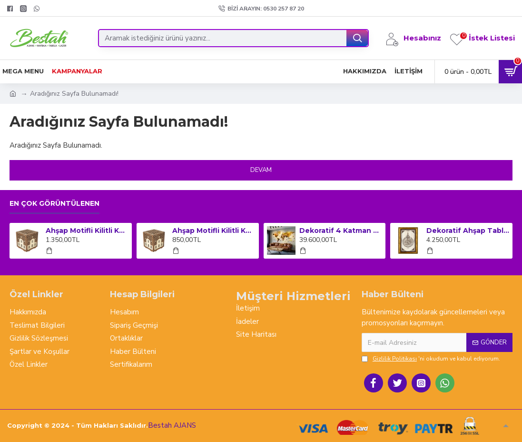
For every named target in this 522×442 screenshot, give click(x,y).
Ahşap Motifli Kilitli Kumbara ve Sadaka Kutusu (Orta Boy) (213, 230)
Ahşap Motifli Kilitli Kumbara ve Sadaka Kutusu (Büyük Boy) (87, 230)
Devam (261, 170)
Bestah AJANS (172, 425)
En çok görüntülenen (54, 204)
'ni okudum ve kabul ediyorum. (431, 358)
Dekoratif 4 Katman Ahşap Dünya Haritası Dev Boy (340, 230)
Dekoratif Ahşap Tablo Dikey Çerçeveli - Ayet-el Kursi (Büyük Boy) (467, 230)
